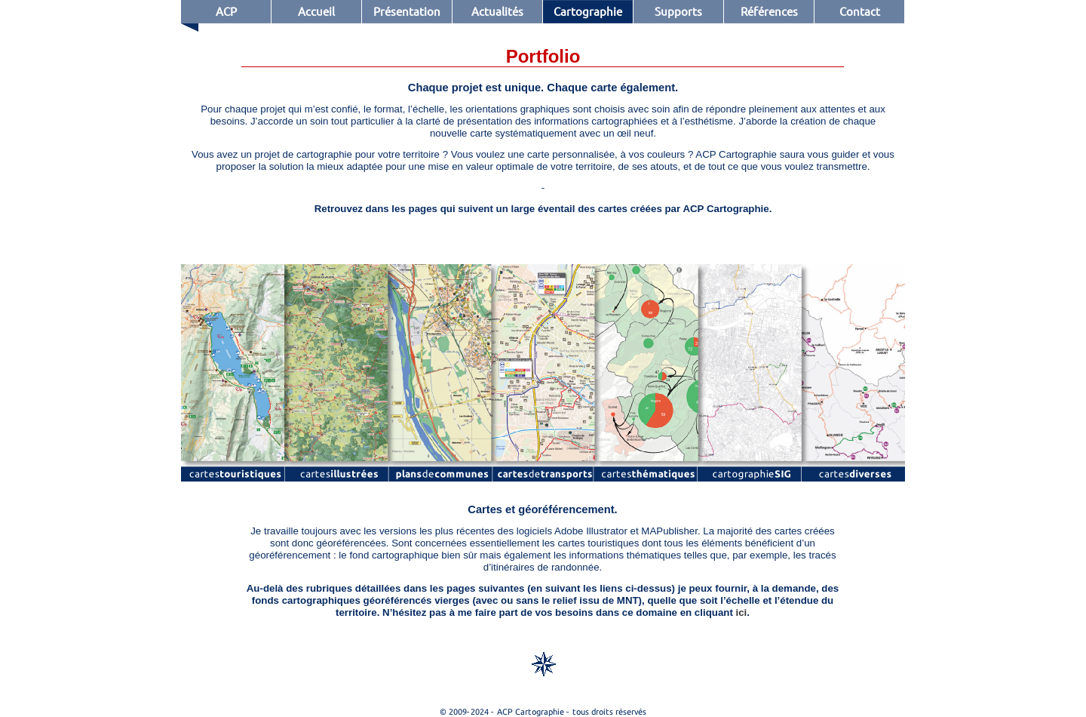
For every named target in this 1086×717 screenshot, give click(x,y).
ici (741, 612)
